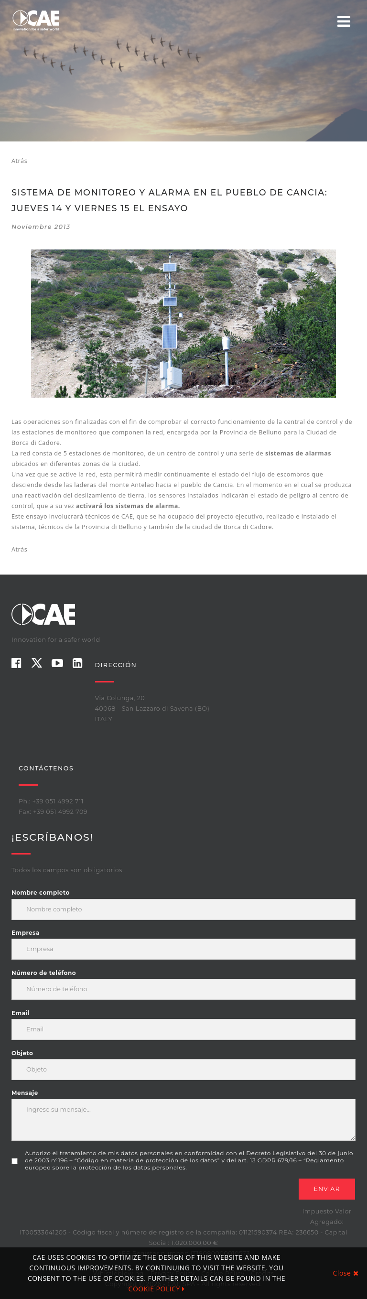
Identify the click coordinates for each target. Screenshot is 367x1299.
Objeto (22, 1053)
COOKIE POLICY (157, 1288)
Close (345, 1272)
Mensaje (24, 1092)
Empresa (25, 932)
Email (20, 1013)
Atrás (19, 161)
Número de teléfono (43, 972)
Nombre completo (40, 892)
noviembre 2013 (41, 226)
